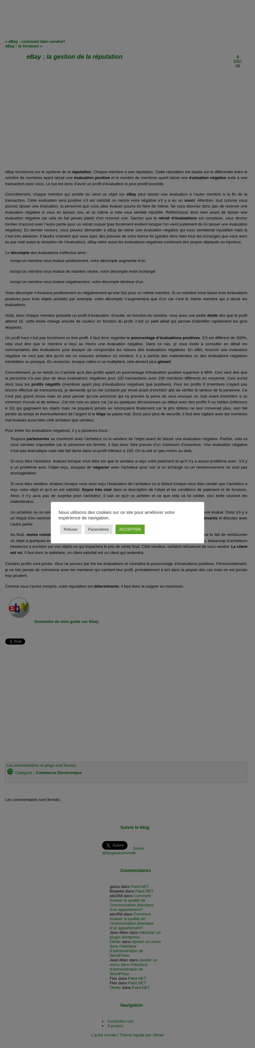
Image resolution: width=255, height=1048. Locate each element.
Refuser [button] (71, 529)
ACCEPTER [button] (130, 529)
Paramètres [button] (98, 529)
